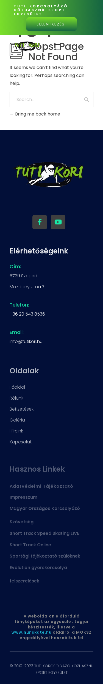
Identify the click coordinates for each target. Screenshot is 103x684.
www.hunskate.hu (32, 632)
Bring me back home (35, 114)
